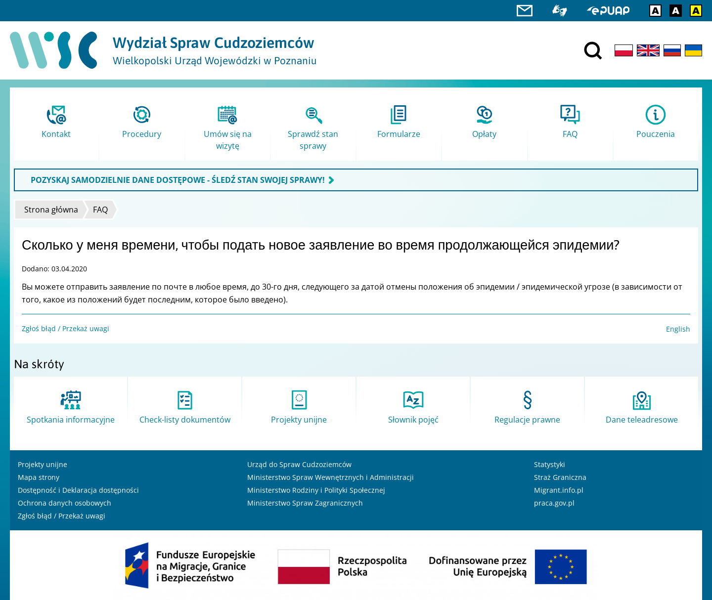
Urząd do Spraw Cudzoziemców (299, 464)
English (678, 329)
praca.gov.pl (554, 503)
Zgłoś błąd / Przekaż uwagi (65, 328)
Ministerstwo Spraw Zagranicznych (305, 503)
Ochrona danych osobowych (64, 503)
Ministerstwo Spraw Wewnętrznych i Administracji (330, 477)
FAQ (100, 209)
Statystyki (549, 464)
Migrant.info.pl (558, 490)
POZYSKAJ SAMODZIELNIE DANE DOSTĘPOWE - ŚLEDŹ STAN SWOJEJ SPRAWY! (178, 179)
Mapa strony (38, 477)
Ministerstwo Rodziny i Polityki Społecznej (316, 490)
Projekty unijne (42, 464)
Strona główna (51, 209)
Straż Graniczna (560, 477)
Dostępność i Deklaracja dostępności (78, 490)
